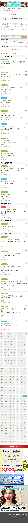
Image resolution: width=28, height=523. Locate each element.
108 (10, 368)
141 (2, 382)
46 (11, 347)
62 (11, 352)
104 (21, 366)
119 (25, 371)
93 (8, 363)
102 (13, 366)
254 (6, 425)
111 (21, 368)
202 (21, 403)
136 (10, 379)
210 (25, 406)
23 (14, 339)
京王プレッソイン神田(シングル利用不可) (13, 87)
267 (2, 430)
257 (17, 425)
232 (2, 417)
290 (10, 439)
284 (14, 436)
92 (5, 363)
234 (10, 417)
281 (2, 436)
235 (14, 417)
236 (17, 417)
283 (10, 436)
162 (2, 390)
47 (14, 347)
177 (6, 395)
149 (6, 385)
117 (17, 371)
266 (25, 428)
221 (14, 412)
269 (10, 430)
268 (6, 430)
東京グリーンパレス (7, 126)
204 (2, 406)
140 (25, 379)
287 (25, 436)
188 (21, 398)
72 (18, 355)
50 (24, 347)
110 (17, 368)
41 (21, 344)
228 (14, 414)
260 (2, 428)
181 (21, 395)
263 (14, 428)
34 (24, 341)
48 (18, 347)
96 (18, 363)
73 (21, 355)
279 (21, 433)
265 (21, 428)
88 (18, 360)
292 (17, 439)
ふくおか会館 (5, 140)
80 (18, 358)
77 (8, 358)
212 (6, 409)
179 (14, 395)
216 (21, 409)
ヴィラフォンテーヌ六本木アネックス (12, 281)
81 (21, 358)
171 (10, 393)
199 (10, 403)
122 (10, 374)
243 (17, 420)
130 (14, 376)
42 (24, 344)
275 (6, 433)
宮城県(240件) (7, 42)
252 (25, 422)
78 (11, 358)
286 (21, 436)
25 (21, 339)
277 (14, 433)
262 (10, 428)
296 (6, 441)
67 (1, 355)
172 (14, 393)
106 (2, 368)
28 (5, 341)
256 (14, 425)
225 (2, 414)
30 (11, 341)
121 (6, 374)
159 (17, 387)
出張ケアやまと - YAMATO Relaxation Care (14, 514)
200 (14, 403)
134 (2, 379)
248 (10, 422)
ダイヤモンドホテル (7, 153)
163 (6, 390)
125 (21, 374)
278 (17, 433)
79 (14, 358)
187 (17, 398)
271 (17, 430)
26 (24, 339)
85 (8, 360)
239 (2, 420)
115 (10, 371)
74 (24, 355)
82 (24, 358)
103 (17, 366)
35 (1, 344)
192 (10, 401)
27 (1, 341)
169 (2, 393)
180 (17, 395)
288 (2, 439)
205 (6, 406)
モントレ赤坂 (5, 324)
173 (17, 393)
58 (24, 349)
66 (24, 352)
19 (1, 339)
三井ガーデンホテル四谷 (8, 181)
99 (1, 366)
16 (18, 336)
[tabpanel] (14, 4)
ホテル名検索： (4, 34)
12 (5, 336)
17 (21, 336)
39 (14, 344)
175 (25, 393)
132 (21, 376)
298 (14, 441)
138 (17, 379)
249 (14, 422)
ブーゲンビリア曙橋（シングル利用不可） (13, 168)
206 (10, 406)
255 (10, 425)
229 (17, 414)
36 (5, 344)
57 (21, 349)
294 (25, 439)
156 (6, 387)
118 (21, 371)
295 (2, 441)
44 (5, 347)
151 (14, 385)
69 (8, 355)
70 (11, 355)
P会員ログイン (14, 446)
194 (17, 401)
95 (14, 363)
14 (11, 336)
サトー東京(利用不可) (7, 226)
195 (21, 401)
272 (21, 430)
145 (17, 382)
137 (14, 379)
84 (5, 360)
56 (18, 349)
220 (10, 412)
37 (8, 344)
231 (25, 414)
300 (21, 441)
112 (25, 368)
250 (17, 422)
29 (8, 341)
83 (1, 360)
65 (21, 352)
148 (2, 385)
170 (6, 393)
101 (9, 366)
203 (25, 403)
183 (2, 398)
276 (10, 433)
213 (10, 409)
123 (14, 374)
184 (6, 398)
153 (21, 385)
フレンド (4, 113)
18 (24, 336)
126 (25, 374)
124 (17, 374)
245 (25, 420)
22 (11, 339)
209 (21, 406)
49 (21, 347)
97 (21, 363)
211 (2, 409)
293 (21, 439)
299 (17, 441)
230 (21, 414)
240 (6, 420)
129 (10, 376)
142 (6, 382)
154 (25, 385)
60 (5, 352)
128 (6, 376)
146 (21, 382)
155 (2, 387)
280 (25, 433)
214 (14, 409)
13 (8, 336)
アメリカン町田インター (8, 209)
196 (25, 401)
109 (14, 368)
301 (25, 441)
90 (24, 360)
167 (21, 390)
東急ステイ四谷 (5, 194)
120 (2, 374)
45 (8, 347)
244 (21, 420)
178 (10, 395)
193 (14, 401)
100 (5, 366)
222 (17, 412)
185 (10, 398)
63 (14, 352)
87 (14, 360)
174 (21, 393)
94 (11, 363)
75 (1, 358)
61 (8, 352)
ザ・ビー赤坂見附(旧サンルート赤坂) (12, 296)
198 (6, 403)
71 (14, 355)
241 (10, 420)
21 (8, 339)
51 (1, 349)
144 (14, 382)
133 (25, 376)
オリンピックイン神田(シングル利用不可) (13, 62)
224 (25, 412)
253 (2, 425)
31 (14, 341)
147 (25, 382)
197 (2, 403)
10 (26, 333)
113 (2, 371)
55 (14, 349)
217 (25, 409)
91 (1, 363)
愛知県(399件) (20, 42)
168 (25, 390)
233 (6, 417)
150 (10, 385)
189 (25, 398)
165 (14, 390)
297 (10, 441)
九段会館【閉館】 (6, 100)
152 (17, 385)
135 (6, 379)
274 (2, 433)
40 (18, 344)
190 (2, 401)
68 (5, 355)
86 (11, 360)
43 (1, 347)
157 (10, 387)
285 (17, 436)
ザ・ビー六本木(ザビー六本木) (10, 239)
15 (14, 336)
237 (21, 417)
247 (6, 422)
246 (2, 422)
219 (6, 412)
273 (25, 430)
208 (17, 406)
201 (17, 403)
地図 (25, 58)
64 (18, 352)
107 (6, 368)
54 (11, 349)
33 (21, 341)
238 (25, 417)
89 (21, 360)
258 (21, 425)
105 (24, 366)
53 (8, 349)
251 (21, 422)
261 (6, 428)
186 (14, 398)
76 (5, 358)
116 (14, 371)
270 (14, 430)
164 (10, 390)
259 (25, 425)
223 (21, 412)
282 (6, 436)
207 (14, 406)
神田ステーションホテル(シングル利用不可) (14, 75)
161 (25, 387)
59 (1, 352)
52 (5, 349)
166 (17, 390)
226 (6, 414)
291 (14, 439)
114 (6, 371)
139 (21, 379)
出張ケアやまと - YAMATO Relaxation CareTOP (11, 8)
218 (2, 412)
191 (6, 401)
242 (14, 420)
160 (21, 387)
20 (5, 339)
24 (18, 339)
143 (10, 382)
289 (6, 439)
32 (18, 341)
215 (17, 409)
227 (10, 414)
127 (2, 376)
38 (11, 344)
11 (1, 336)
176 (2, 395)
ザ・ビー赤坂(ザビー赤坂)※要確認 (11, 253)
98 (24, 363)
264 (17, 428)
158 (14, 387)
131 (17, 376)
